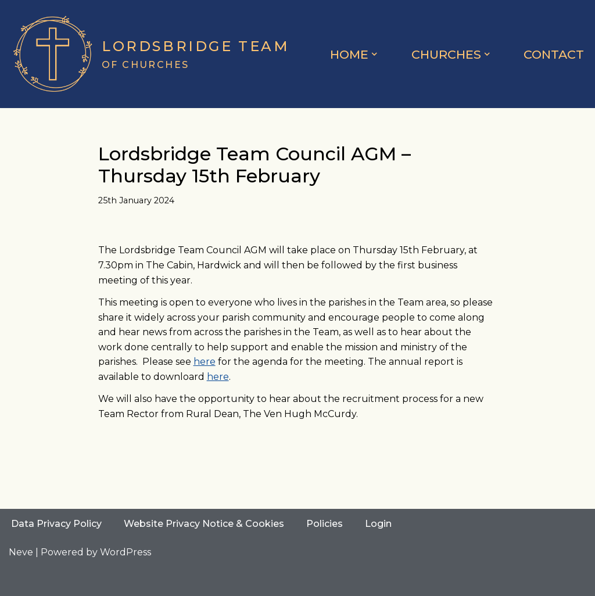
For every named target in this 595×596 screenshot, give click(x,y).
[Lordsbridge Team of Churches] (149, 54)
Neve (21, 552)
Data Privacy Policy (56, 523)
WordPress (125, 552)
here (204, 361)
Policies (324, 523)
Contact (554, 54)
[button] (374, 54)
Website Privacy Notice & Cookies (204, 523)
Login (378, 523)
